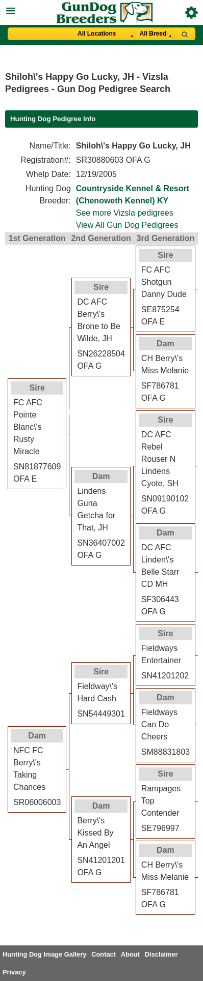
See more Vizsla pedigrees (124, 213)
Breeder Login (191, 12)
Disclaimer (161, 954)
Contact (103, 954)
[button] (101, 9)
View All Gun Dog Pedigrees (127, 225)
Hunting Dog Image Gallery (44, 954)
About (130, 954)
